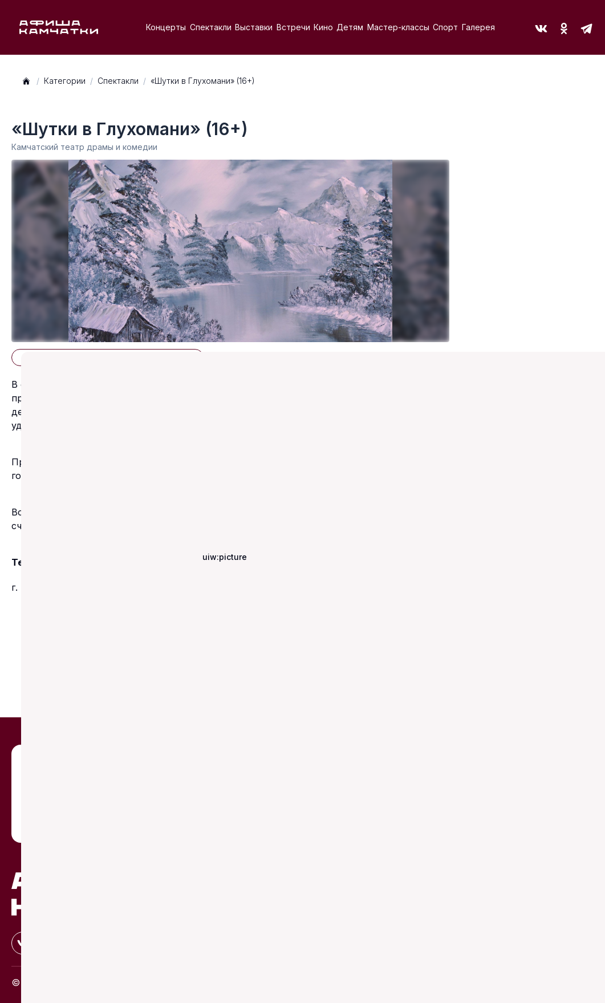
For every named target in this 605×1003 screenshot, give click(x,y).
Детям (349, 27)
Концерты (166, 27)
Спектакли (211, 27)
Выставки (254, 27)
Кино (323, 27)
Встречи (293, 27)
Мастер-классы (398, 27)
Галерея (478, 27)
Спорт (445, 27)
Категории (65, 81)
